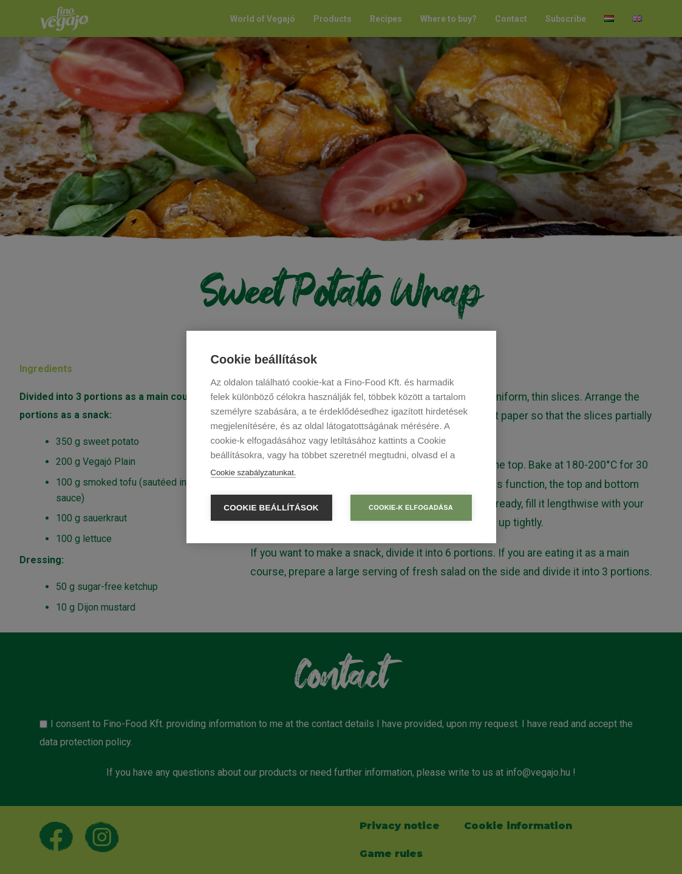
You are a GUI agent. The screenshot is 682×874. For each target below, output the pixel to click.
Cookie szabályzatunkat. (253, 472)
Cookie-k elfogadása (411, 507)
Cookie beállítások (271, 507)
